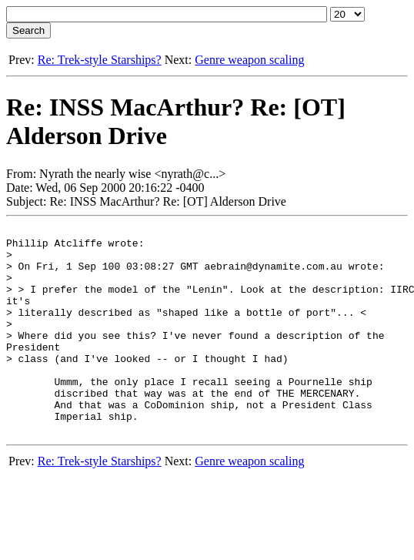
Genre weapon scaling (249, 59)
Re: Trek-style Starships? (100, 59)
